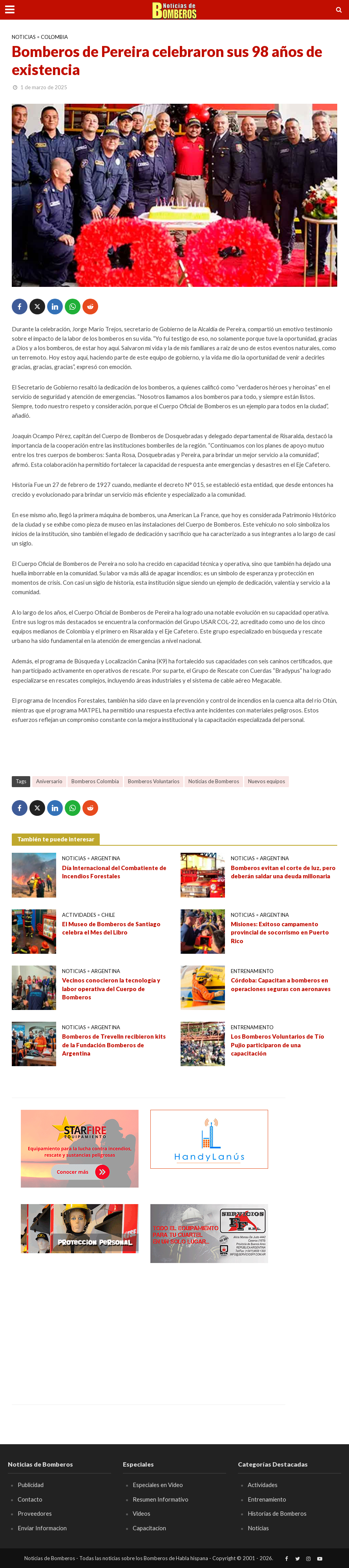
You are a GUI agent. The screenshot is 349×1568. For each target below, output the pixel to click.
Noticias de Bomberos (213, 781)
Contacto (30, 1499)
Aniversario (49, 781)
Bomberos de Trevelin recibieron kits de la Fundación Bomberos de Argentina (114, 1045)
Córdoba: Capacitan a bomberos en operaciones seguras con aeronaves (281, 984)
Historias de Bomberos (277, 1513)
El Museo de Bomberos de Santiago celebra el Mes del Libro (111, 928)
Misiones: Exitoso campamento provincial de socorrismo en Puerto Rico (280, 932)
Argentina (105, 858)
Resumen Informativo (160, 1499)
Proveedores (35, 1513)
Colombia (54, 37)
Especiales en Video (158, 1484)
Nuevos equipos (266, 781)
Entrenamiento (252, 971)
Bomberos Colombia (95, 781)
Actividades (79, 915)
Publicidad (31, 1484)
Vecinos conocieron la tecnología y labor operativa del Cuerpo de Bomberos (111, 989)
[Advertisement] (80, 1328)
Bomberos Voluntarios (153, 781)
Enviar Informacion (42, 1527)
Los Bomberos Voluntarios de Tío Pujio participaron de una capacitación (277, 1045)
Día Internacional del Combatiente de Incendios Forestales (114, 871)
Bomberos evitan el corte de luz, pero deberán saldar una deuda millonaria (283, 871)
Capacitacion (149, 1527)
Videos (141, 1513)
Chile (108, 915)
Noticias (24, 37)
